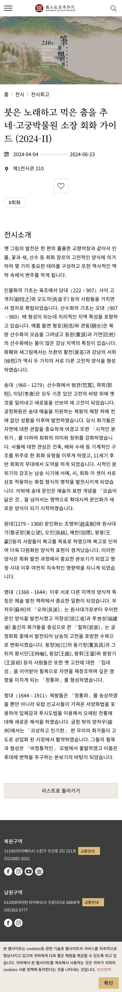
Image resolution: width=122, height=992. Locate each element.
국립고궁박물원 (55, 8)
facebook (8, 871)
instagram (18, 871)
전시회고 (40, 94)
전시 (19, 94)
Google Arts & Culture (39, 871)
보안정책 (104, 969)
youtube (29, 871)
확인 (108, 982)
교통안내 (87, 851)
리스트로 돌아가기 (61, 790)
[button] (100, 8)
